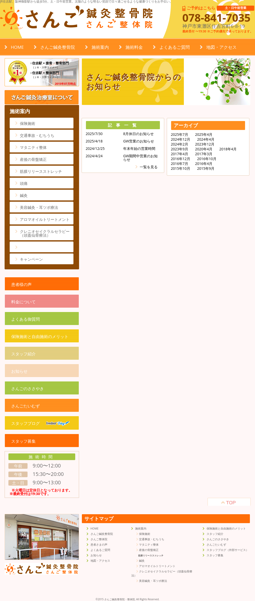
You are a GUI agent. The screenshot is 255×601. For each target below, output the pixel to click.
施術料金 (134, 47)
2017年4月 (179, 154)
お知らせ (19, 371)
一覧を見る (149, 166)
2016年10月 (206, 159)
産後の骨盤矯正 (33, 159)
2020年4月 (203, 149)
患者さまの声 (99, 544)
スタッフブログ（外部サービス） (228, 550)
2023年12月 (204, 144)
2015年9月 (205, 168)
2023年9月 (179, 149)
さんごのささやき (27, 388)
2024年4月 (205, 139)
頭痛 (24, 183)
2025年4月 (203, 134)
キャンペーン (31, 259)
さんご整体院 (99, 539)
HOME (17, 47)
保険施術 (27, 123)
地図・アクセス (221, 47)
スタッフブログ (40, 423)
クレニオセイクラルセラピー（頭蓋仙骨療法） (45, 233)
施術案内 (100, 47)
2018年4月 (228, 149)
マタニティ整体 (33, 147)
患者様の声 (21, 284)
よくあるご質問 (174, 47)
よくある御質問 (25, 319)
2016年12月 (180, 159)
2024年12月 (180, 139)
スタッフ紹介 (23, 354)
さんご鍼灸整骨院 (57, 47)
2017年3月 (203, 154)
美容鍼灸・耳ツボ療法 (39, 207)
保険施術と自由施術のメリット (39, 336)
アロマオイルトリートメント (45, 219)
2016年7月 (179, 163)
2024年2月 (179, 144)
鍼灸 (24, 195)
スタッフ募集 (23, 441)
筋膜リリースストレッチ (41, 171)
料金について (23, 302)
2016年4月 (203, 163)
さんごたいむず (25, 406)
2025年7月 (179, 134)
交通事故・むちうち (37, 135)
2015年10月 (180, 168)
